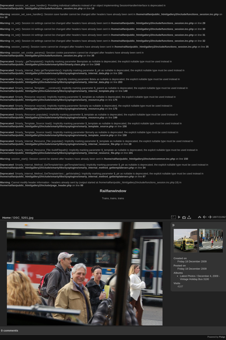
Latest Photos (187, 276)
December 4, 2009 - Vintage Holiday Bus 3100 (200, 278)
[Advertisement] (113, 208)
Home (6, 217)
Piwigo (222, 337)
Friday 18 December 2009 (192, 261)
